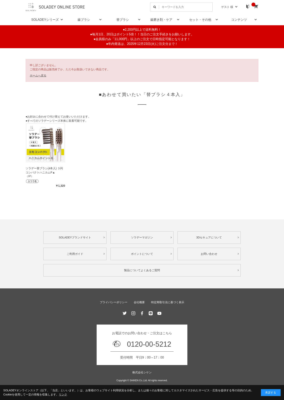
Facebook (142, 313)
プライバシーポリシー (113, 302)
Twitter (125, 313)
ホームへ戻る (38, 75)
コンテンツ (239, 19)
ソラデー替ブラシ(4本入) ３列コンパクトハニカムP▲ (44, 170)
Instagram (133, 313)
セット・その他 (200, 19)
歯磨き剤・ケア (161, 19)
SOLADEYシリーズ (45, 19)
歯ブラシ (84, 19)
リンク (63, 394)
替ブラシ (122, 19)
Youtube (159, 313)
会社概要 (139, 302)
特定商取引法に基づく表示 (167, 302)
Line (151, 313)
